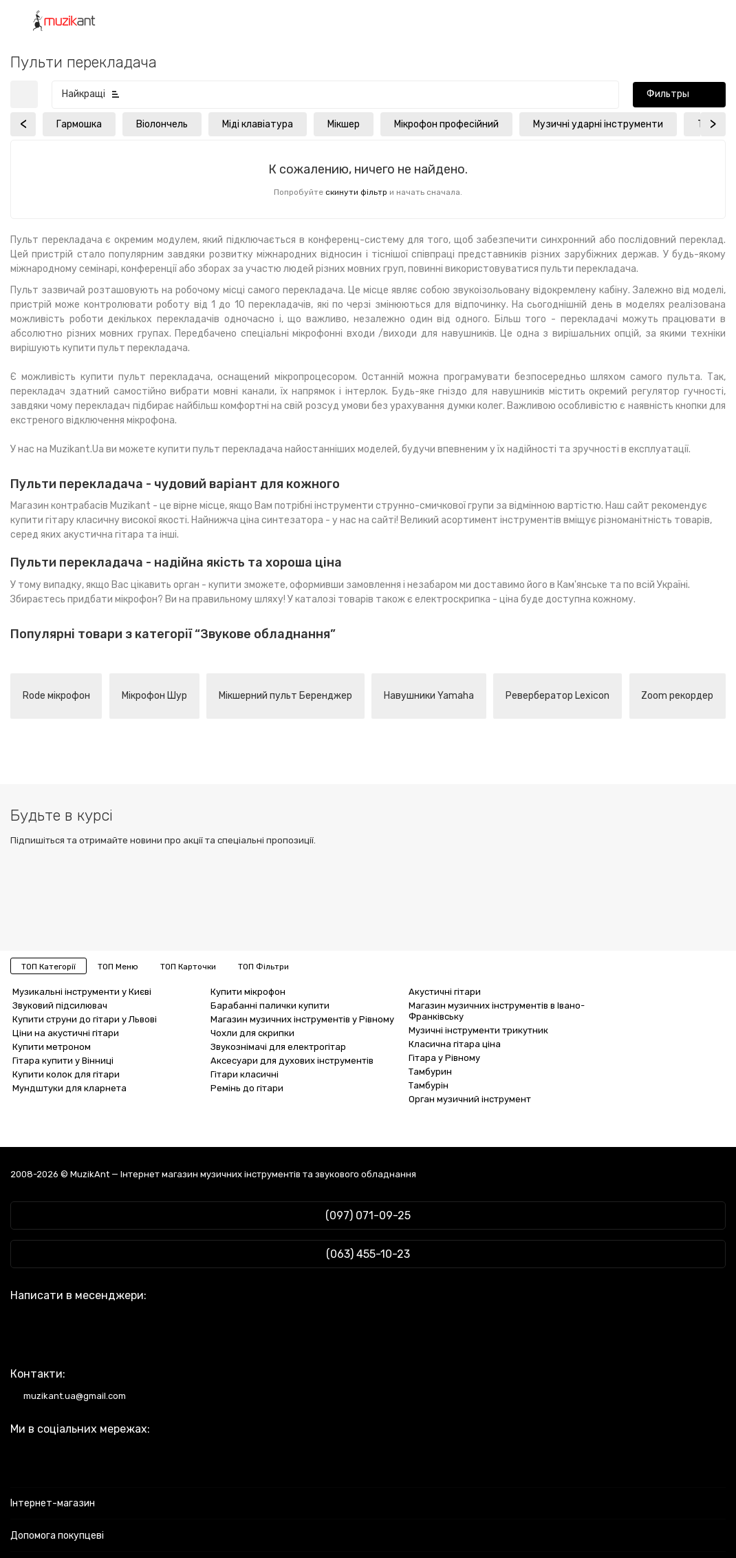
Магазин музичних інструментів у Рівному (302, 1019)
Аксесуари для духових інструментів (292, 1060)
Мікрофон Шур (154, 696)
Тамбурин (430, 1071)
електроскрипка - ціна (467, 599)
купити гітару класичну (65, 520)
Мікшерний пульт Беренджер (285, 696)
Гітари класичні (244, 1074)
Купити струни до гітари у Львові (84, 1019)
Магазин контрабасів (59, 506)
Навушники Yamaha (429, 696)
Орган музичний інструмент (470, 1099)
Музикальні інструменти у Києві (81, 992)
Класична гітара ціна (455, 1044)
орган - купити (207, 585)
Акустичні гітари (445, 992)
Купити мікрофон (247, 992)
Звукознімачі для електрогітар (278, 1047)
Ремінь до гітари (246, 1088)
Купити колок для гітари (66, 1074)
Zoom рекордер (677, 696)
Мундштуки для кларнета (69, 1088)
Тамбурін (428, 1085)
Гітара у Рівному (444, 1058)
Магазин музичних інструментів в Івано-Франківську (497, 1011)
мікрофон (136, 599)
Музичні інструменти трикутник (478, 1030)
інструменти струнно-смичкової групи (404, 506)
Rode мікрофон (56, 696)
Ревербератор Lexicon (557, 696)
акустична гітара (103, 534)
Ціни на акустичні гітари (65, 1033)
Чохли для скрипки (252, 1033)
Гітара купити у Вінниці (62, 1060)
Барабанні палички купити (269, 1005)
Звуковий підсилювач (59, 1005)
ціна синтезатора (281, 520)
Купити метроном (51, 1047)
